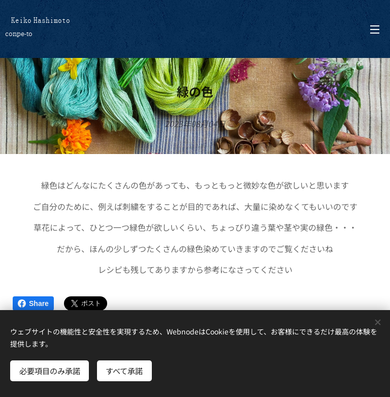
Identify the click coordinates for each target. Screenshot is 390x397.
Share (33, 303)
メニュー (374, 29)
